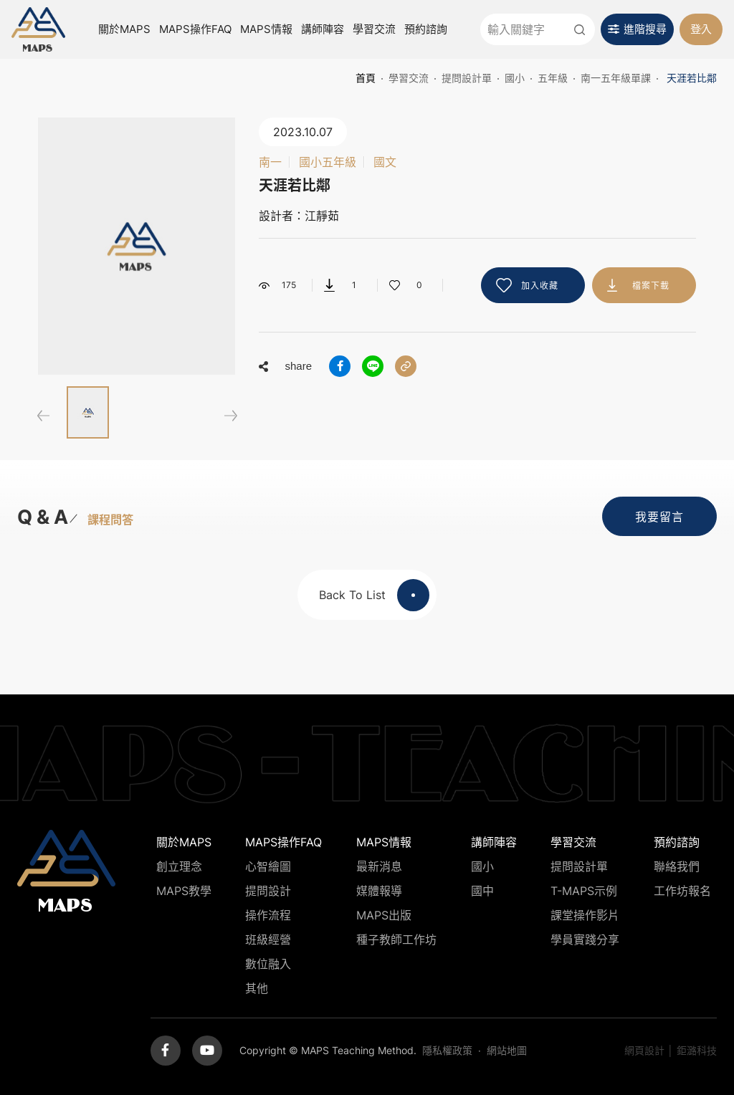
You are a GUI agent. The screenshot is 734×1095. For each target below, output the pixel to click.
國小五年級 (327, 162)
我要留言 (659, 517)
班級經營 (268, 939)
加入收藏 (539, 285)
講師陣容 (322, 29)
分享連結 (405, 366)
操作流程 (268, 915)
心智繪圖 (268, 866)
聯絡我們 (677, 866)
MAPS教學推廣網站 (38, 30)
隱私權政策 (447, 1050)
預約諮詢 (425, 29)
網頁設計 (644, 1050)
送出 (579, 29)
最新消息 (379, 866)
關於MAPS (124, 29)
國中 (482, 891)
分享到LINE (372, 366)
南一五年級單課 (616, 78)
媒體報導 (379, 891)
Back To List (374, 595)
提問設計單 (467, 78)
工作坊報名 (682, 891)
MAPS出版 (383, 915)
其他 (256, 988)
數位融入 (268, 964)
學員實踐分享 (584, 939)
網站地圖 (507, 1050)
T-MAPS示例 (583, 891)
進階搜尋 (645, 29)
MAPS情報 (266, 29)
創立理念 (179, 866)
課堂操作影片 (584, 915)
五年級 (553, 78)
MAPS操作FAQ (195, 29)
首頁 (366, 78)
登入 (701, 29)
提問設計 (268, 891)
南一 (270, 162)
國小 (515, 78)
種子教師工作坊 (396, 939)
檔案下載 (650, 285)
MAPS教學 (183, 891)
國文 (384, 162)
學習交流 (374, 29)
